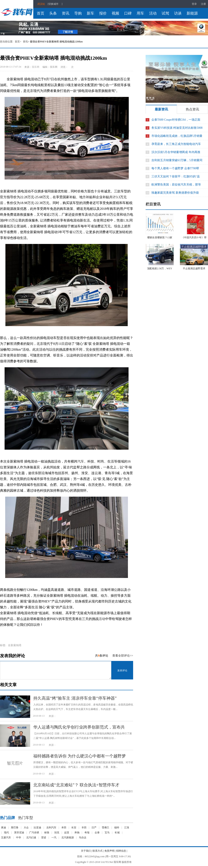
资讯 (65, 13)
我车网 (35, 67)
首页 (40, 13)
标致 (46, 832)
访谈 (178, 13)
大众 (26, 827)
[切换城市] (55, 3)
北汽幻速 (31, 837)
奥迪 (3, 827)
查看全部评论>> (122, 655)
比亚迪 (37, 827)
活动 (153, 13)
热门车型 (25, 818)
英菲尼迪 (19, 832)
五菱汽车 (6, 837)
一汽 (53, 837)
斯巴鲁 (15, 827)
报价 (103, 13)
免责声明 (109, 850)
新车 (90, 13)
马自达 (82, 837)
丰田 (84, 827)
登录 (194, 3)
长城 (117, 832)
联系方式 (98, 850)
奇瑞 (86, 832)
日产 (94, 827)
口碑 (128, 13)
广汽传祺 (34, 832)
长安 (73, 827)
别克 (56, 832)
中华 (18, 837)
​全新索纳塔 (14, 645)
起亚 (66, 832)
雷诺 (43, 837)
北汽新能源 (67, 837)
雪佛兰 (105, 827)
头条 (53, 13)
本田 (63, 827)
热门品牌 (7, 818)
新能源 (192, 13)
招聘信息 (121, 850)
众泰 (97, 832)
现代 (6, 832)
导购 (78, 13)
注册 (203, 3)
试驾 (165, 13)
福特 (116, 827)
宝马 (107, 832)
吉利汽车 (51, 827)
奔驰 (76, 832)
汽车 (80, 461)
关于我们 (86, 850)
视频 (115, 13)
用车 (140, 13)
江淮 (126, 827)
